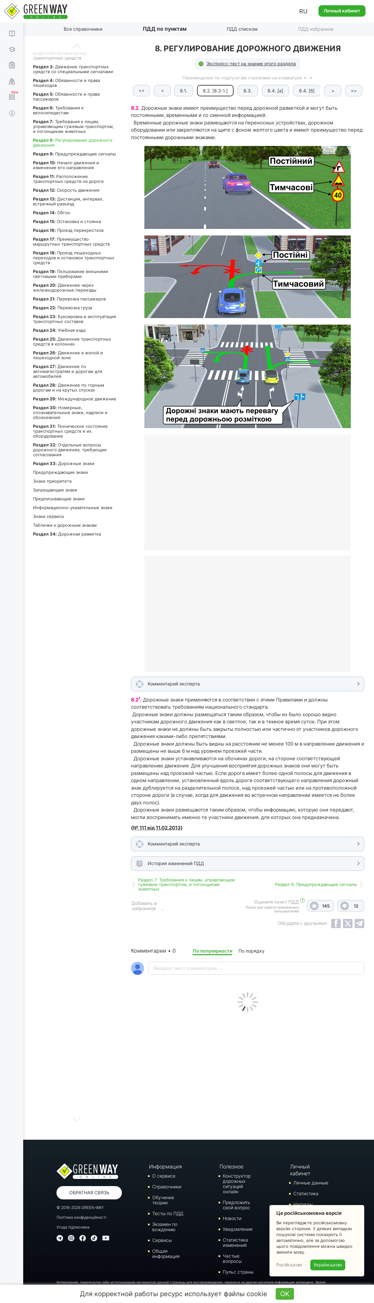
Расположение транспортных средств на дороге (68, 179)
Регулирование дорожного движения (72, 142)
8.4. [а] (276, 90)
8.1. (184, 90)
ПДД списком (242, 29)
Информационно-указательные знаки (72, 507)
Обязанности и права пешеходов (66, 83)
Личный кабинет (342, 10)
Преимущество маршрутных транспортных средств (71, 241)
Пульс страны (238, 1272)
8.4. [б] (307, 90)
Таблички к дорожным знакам (65, 525)
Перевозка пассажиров (69, 298)
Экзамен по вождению (164, 1226)
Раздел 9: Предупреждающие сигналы (316, 884)
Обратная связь (89, 1192)
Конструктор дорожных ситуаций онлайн (237, 1183)
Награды (303, 1204)
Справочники (166, 1186)
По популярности (212, 951)
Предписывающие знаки (59, 498)
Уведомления (237, 1229)
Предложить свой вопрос (236, 1204)
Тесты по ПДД (167, 1213)
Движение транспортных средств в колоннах (72, 341)
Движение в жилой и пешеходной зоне (68, 355)
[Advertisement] (247, 1074)
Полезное (231, 1166)
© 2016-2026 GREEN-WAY (80, 1207)
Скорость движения (66, 190)
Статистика (305, 1193)
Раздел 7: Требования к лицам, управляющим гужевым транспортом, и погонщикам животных (186, 884)
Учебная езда (59, 330)
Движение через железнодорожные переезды (64, 287)
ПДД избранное (315, 29)
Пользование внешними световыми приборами (70, 274)
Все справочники (83, 29)
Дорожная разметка (67, 534)
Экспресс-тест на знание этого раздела (251, 63)
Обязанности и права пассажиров (66, 96)
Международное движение (74, 398)
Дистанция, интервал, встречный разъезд (68, 201)
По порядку (251, 951)
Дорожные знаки (63, 463)
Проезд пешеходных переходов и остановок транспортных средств (73, 257)
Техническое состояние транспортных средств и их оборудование (70, 431)
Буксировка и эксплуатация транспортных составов (74, 319)
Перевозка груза (62, 307)
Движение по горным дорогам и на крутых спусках (68, 387)
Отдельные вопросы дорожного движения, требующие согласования (70, 449)
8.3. (248, 90)
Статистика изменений (235, 1242)
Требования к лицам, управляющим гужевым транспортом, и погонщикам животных (73, 126)
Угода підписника (73, 1227)
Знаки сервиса (48, 516)
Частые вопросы (232, 1258)
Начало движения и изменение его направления (66, 165)
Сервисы (162, 1240)
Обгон (51, 212)
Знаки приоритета (52, 481)
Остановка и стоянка (67, 221)
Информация (165, 1166)
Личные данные (310, 1182)
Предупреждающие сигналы (74, 153)
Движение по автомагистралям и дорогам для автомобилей (67, 371)
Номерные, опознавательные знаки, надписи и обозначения (70, 412)
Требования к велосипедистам (58, 110)
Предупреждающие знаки (60, 472)
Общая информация (166, 1253)
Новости (232, 1218)
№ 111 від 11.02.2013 (157, 828)
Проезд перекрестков (68, 230)
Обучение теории (163, 1200)
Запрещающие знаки (55, 489)
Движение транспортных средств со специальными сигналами (73, 69)
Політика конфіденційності (81, 1217)
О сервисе (163, 1176)
